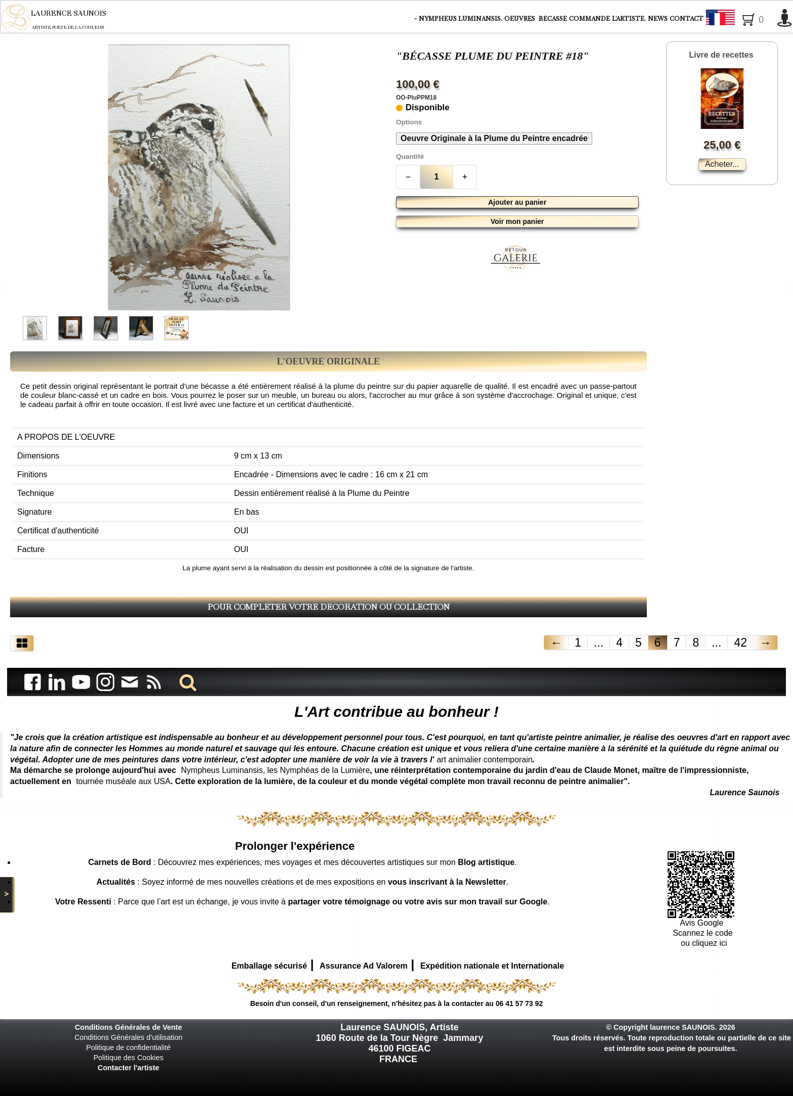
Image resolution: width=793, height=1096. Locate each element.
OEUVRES (520, 18)
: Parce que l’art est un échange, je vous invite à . (302, 901)
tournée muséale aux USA (123, 781)
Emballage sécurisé (269, 966)
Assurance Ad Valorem (364, 966)
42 (740, 642)
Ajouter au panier (517, 202)
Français (739, 19)
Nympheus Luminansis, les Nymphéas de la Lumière (275, 770)
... (598, 642)
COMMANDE (589, 18)
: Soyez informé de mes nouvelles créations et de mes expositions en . (303, 882)
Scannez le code (702, 933)
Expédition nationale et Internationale (492, 966)
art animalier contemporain (484, 759)
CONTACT (686, 18)
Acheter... (722, 164)
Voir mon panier (517, 221)
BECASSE (553, 18)
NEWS (658, 18)
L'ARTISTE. (629, 18)
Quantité (410, 156)
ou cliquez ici (703, 943)
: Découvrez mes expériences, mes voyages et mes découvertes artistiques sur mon (301, 862)
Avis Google (702, 923)
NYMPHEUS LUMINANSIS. (460, 18)
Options (409, 122)
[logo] (60, 19)
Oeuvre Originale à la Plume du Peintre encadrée (494, 138)
